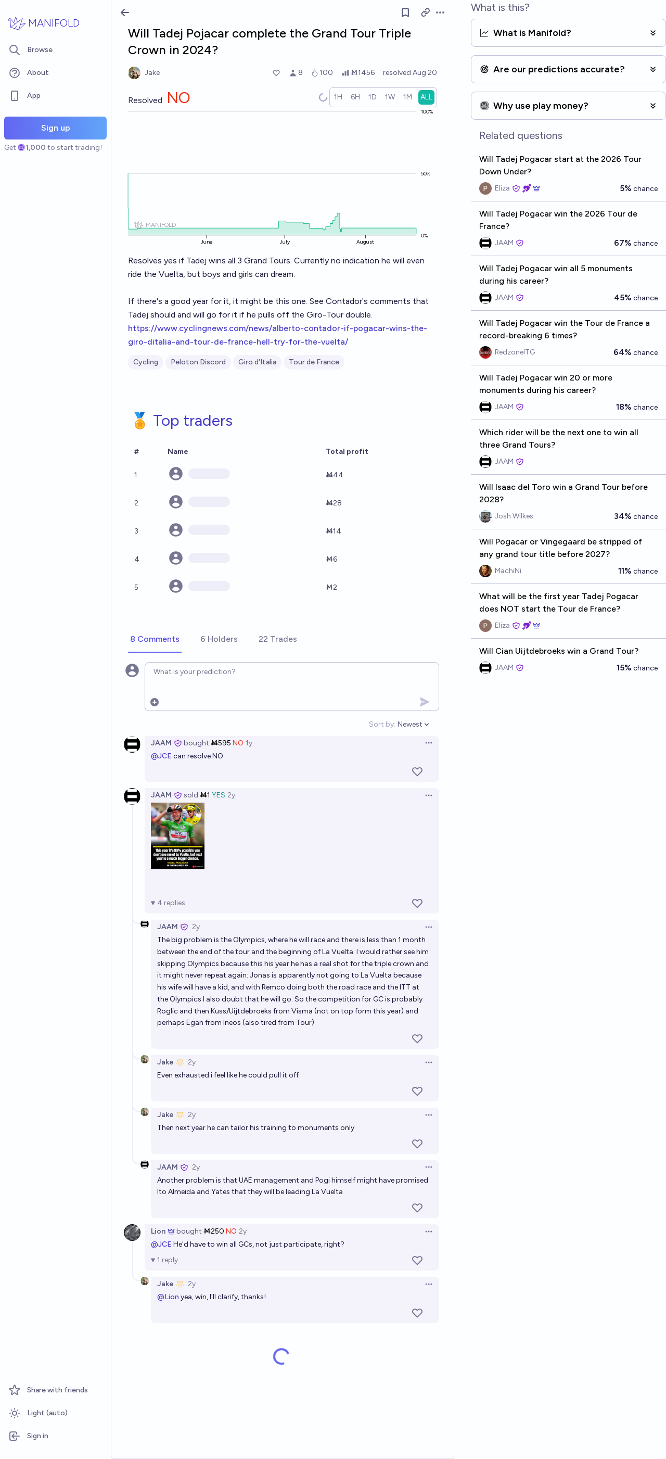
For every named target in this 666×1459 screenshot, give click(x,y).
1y (249, 743)
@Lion (168, 1296)
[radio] (338, 97)
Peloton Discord (198, 362)
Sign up (55, 128)
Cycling (145, 362)
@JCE (161, 756)
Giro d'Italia (257, 362)
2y (231, 795)
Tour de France (314, 362)
